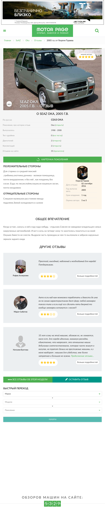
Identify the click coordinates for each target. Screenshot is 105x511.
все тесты (57, 136)
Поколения (52, 410)
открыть (59, 125)
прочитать (58, 151)
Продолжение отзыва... (82, 356)
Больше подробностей (87, 276)
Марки (52, 394)
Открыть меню (4, 33)
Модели (52, 402)
